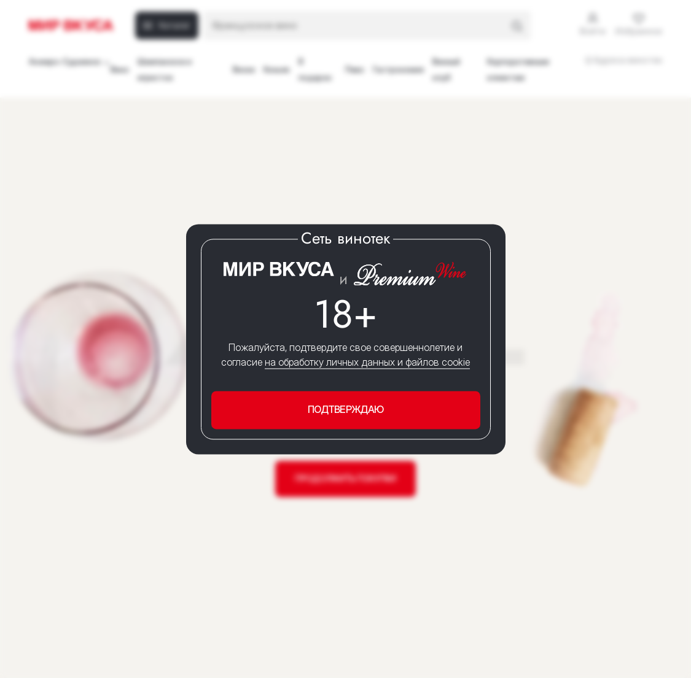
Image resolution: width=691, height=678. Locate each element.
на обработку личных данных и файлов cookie (367, 362)
